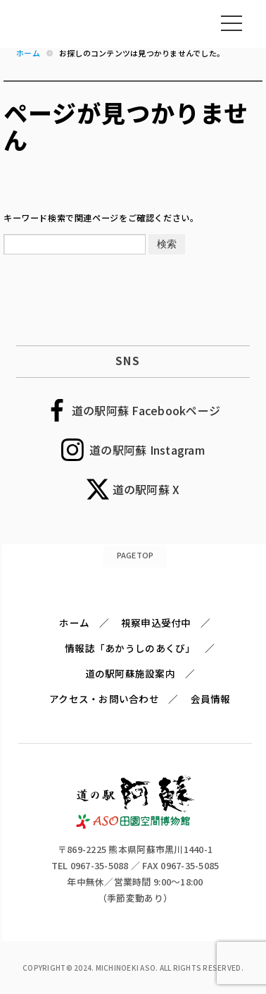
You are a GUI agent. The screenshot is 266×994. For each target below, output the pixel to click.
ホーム (74, 622)
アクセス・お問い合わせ (104, 699)
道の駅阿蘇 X (146, 489)
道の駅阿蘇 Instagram (147, 449)
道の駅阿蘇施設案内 (130, 673)
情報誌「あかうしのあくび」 (130, 648)
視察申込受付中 (156, 622)
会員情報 (211, 699)
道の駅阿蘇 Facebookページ (146, 410)
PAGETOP (135, 554)
